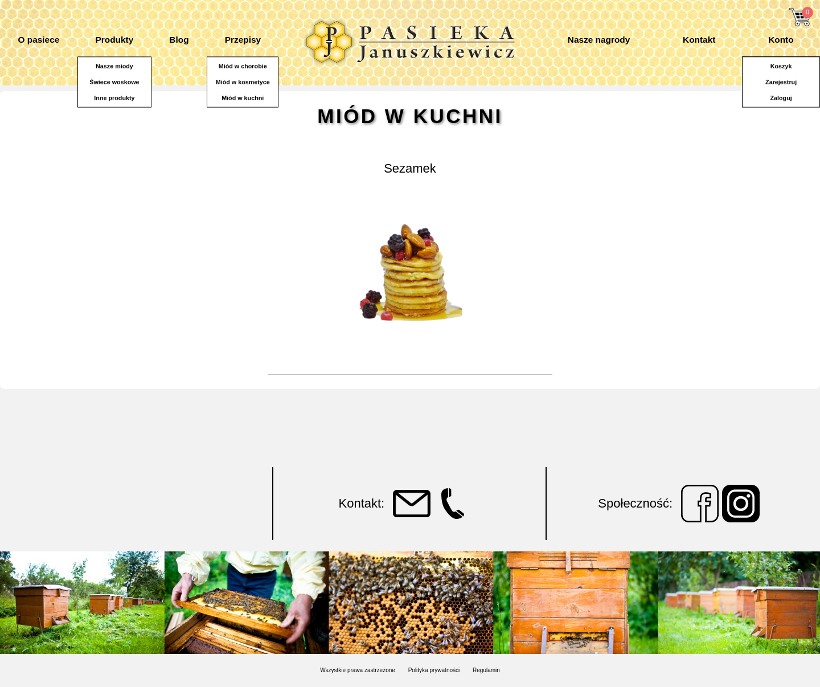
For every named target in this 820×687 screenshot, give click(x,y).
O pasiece (39, 39)
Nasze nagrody (599, 39)
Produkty (114, 39)
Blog (178, 39)
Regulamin (486, 670)
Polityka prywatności (434, 670)
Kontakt (699, 39)
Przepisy (243, 39)
